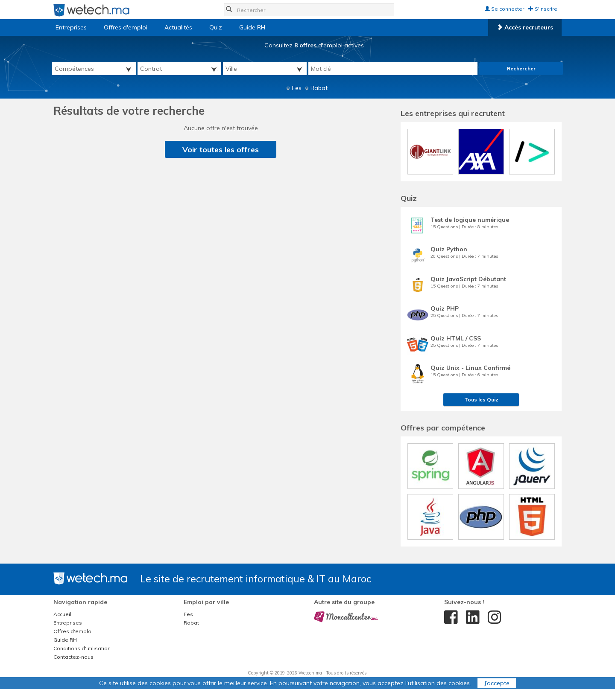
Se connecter (504, 9)
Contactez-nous (73, 657)
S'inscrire (542, 9)
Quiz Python (448, 249)
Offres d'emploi (125, 27)
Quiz (215, 27)
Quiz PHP (444, 308)
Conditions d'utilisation (82, 648)
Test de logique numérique (469, 220)
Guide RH (252, 27)
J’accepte (497, 683)
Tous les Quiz (481, 399)
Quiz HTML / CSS (455, 338)
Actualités (178, 27)
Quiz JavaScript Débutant (468, 279)
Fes (297, 88)
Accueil (62, 614)
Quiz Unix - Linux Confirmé (470, 368)
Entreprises (71, 27)
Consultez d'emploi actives (314, 45)
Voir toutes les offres (220, 149)
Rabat (319, 88)
